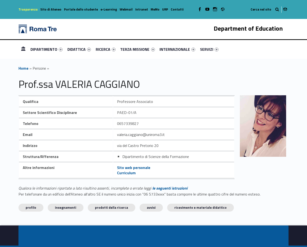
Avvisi (151, 207)
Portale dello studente (81, 9)
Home (23, 68)
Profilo (31, 207)
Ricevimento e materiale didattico (200, 207)
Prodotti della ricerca (111, 207)
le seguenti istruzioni (170, 188)
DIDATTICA (79, 49)
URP (165, 9)
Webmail (126, 9)
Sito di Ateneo (50, 9)
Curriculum (126, 173)
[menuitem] (23, 49)
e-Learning (108, 9)
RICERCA (106, 49)
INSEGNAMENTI (65, 207)
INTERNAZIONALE (177, 49)
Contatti (177, 9)
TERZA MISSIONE (137, 49)
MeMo (155, 9)
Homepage (23, 49)
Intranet (141, 9)
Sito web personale (133, 167)
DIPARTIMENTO (46, 49)
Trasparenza (28, 9)
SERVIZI (209, 49)
